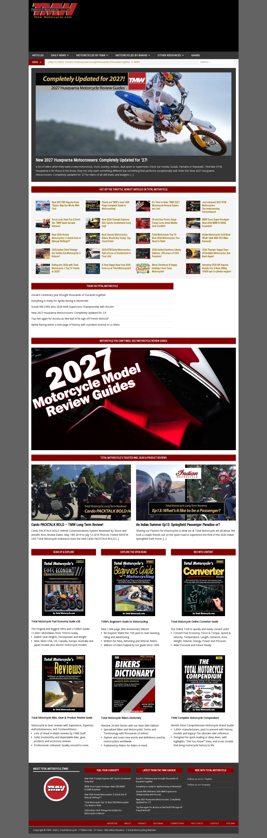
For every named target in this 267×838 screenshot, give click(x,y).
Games (195, 55)
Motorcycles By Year (90, 55)
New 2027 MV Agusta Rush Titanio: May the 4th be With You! (65, 205)
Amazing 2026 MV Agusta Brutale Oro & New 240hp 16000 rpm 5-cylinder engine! (216, 268)
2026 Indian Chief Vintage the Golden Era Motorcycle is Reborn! (66, 253)
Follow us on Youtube (198, 784)
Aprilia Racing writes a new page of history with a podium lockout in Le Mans (75, 324)
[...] (132, 174)
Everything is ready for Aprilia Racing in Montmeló (59, 300)
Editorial (158, 823)
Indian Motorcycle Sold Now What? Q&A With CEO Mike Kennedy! (216, 238)
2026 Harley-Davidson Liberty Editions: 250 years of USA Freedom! (166, 253)
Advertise (112, 823)
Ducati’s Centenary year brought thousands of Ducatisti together (68, 295)
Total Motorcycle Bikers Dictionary (121, 718)
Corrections (177, 823)
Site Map (230, 823)
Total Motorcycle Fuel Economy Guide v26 (55, 621)
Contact (214, 823)
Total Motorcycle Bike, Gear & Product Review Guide (61, 717)
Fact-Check (197, 823)
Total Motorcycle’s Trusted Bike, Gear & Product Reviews (134, 457)
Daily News (58, 55)
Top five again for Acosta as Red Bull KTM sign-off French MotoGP (70, 318)
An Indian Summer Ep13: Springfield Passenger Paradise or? (178, 525)
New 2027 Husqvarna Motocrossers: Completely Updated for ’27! (91, 160)
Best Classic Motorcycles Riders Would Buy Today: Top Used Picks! (116, 238)
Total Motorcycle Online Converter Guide (194, 621)
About (127, 823)
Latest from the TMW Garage (159, 770)
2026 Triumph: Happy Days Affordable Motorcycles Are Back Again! (216, 253)
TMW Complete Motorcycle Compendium (195, 718)
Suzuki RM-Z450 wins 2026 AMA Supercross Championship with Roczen (72, 306)
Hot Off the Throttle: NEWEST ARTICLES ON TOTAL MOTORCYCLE (134, 189)
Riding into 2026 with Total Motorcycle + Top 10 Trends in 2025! (66, 268)
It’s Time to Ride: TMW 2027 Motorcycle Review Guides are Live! (165, 205)
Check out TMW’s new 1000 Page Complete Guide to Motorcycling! (115, 205)
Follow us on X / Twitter (199, 779)
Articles (38, 55)
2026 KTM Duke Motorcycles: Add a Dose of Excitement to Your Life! (116, 253)
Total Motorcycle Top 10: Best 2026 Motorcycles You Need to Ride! (165, 238)
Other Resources (169, 55)
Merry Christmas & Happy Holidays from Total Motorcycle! (164, 268)
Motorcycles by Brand (131, 55)
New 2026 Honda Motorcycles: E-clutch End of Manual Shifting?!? (66, 238)
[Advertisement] (160, 27)
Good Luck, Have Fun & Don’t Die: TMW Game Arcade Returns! (66, 222)
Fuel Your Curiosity (108, 770)
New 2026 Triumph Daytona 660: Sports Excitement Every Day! (116, 222)
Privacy (142, 823)
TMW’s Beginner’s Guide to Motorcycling (124, 621)
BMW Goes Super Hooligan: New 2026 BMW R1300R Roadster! (215, 222)
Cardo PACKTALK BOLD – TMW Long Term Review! (67, 525)
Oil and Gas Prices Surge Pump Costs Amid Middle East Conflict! (164, 222)
